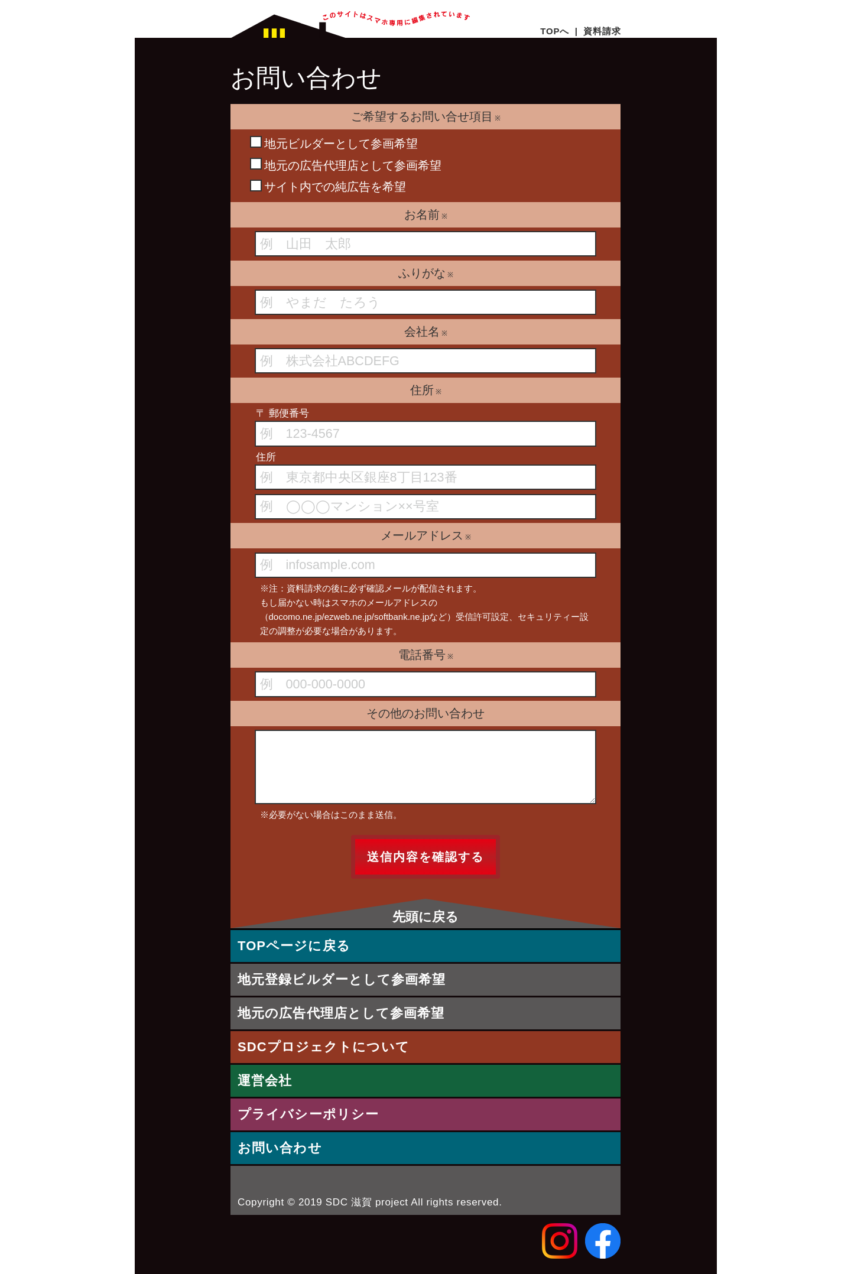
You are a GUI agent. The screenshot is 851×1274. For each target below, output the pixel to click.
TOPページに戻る (294, 945)
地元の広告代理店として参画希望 (345, 165)
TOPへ (554, 31)
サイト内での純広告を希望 (328, 187)
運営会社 (265, 1080)
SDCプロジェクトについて (324, 1046)
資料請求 (602, 31)
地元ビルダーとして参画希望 (334, 143)
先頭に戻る (425, 916)
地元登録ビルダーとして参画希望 (342, 979)
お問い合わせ (280, 1147)
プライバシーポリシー (308, 1114)
